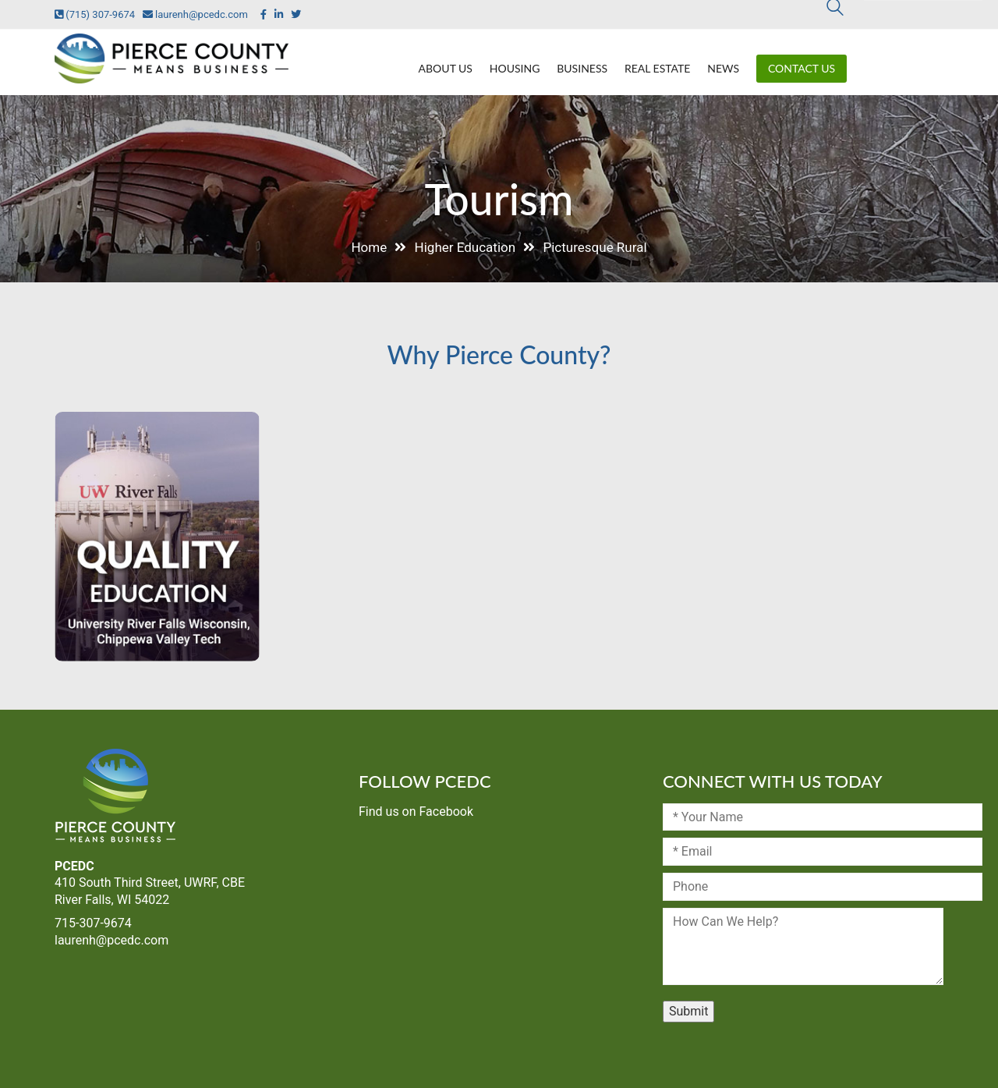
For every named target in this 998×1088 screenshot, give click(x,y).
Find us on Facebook (416, 811)
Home (369, 247)
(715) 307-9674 (95, 14)
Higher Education (465, 247)
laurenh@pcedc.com (191, 14)
